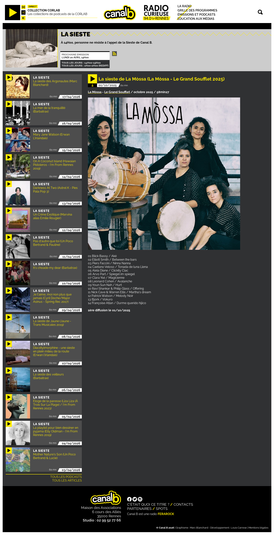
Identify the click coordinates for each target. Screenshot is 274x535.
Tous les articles (67, 480)
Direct (33, 6)
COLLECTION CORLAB (44, 10)
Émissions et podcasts (196, 14)
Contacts (183, 504)
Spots (162, 508)
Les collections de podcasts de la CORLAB (57, 14)
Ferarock (166, 514)
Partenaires (139, 508)
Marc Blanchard (199, 527)
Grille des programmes (197, 10)
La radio (184, 6)
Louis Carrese (239, 527)
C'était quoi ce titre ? (148, 504)
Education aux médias (196, 19)
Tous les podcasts (66, 477)
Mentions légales (258, 527)
